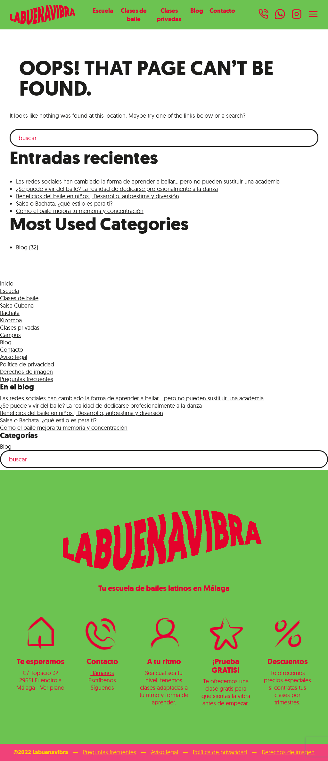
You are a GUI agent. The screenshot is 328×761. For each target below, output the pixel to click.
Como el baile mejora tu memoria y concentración (80, 211)
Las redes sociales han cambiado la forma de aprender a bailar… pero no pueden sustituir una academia (148, 181)
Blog (196, 10)
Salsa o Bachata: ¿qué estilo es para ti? (64, 203)
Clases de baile (134, 14)
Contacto (222, 10)
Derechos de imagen (26, 371)
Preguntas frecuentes (26, 379)
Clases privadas (169, 14)
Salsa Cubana (17, 305)
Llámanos (102, 673)
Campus (10, 335)
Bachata (10, 313)
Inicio (6, 283)
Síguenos (102, 687)
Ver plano (52, 687)
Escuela (103, 10)
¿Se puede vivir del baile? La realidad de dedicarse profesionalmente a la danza (117, 188)
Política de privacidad (27, 364)
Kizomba (11, 320)
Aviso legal (13, 357)
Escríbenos (102, 680)
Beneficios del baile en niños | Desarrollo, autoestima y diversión (97, 196)
